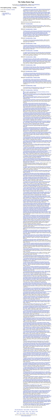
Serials (37, 411)
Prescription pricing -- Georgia (31, 43)
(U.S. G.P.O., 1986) (37, 109)
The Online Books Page (26, 2)
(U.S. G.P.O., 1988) (37, 118)
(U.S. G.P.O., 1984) (37, 104)
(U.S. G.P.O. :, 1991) (36, 271)
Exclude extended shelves (35, 4)
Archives (27, 413)
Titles (30, 411)
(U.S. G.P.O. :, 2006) (37, 224)
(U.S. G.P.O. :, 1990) (37, 121)
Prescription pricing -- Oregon (31, 85)
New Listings (22, 411)
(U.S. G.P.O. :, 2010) (36, 311)
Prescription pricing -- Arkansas (31, 29)
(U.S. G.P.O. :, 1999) (37, 300)
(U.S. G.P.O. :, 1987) (37, 137)
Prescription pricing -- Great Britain (32, 50)
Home (15, 411)
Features (23, 413)
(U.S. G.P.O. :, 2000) (35, 303)
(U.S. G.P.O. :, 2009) (37, 236)
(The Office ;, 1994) (35, 25)
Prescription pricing (29, 23)
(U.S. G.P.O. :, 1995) (37, 148)
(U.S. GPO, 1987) (37, 114)
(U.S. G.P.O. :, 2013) (36, 353)
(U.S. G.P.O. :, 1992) (37, 33)
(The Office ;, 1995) (35, 314)
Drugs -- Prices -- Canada (7, 13)
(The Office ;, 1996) (33, 162)
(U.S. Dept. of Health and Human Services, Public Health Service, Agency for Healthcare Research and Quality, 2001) (36, 174)
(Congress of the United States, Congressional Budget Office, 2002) (36, 185)
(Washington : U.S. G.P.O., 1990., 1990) (36, 259)
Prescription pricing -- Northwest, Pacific (33, 77)
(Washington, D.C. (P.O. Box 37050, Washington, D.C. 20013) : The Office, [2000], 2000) (37, 404)
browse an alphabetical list (21, 5)
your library (8, 9)
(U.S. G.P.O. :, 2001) (37, 74)
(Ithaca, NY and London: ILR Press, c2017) (37, 94)
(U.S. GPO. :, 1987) (37, 323)
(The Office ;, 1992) (37, 16)
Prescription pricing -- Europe (31, 38)
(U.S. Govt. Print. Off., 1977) (36, 336)
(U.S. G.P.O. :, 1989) (37, 256)
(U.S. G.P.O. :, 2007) (37, 231)
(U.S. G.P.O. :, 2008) (32, 252)
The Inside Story (32, 413)
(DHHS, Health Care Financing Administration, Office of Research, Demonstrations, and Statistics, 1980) (36, 380)
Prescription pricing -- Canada (31, 7)
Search (18, 411)
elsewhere (13, 9)
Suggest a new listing (33, 409)
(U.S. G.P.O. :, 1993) (37, 60)
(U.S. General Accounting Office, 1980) (36, 156)
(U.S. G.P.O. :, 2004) (37, 188)
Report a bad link (26, 409)
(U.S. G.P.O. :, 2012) (36, 358)
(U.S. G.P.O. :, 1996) (37, 129)
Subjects (33, 411)
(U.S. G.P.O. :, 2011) (33, 384)
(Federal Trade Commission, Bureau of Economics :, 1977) (36, 249)
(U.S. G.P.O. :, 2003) (36, 10)
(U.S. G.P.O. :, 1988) (37, 288)
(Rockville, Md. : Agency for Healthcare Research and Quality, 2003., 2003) (35, 240)
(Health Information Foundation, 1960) (37, 400)
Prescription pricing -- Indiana (31, 56)
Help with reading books (19, 409)
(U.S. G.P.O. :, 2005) (36, 13)
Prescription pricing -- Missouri (31, 71)
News (20, 413)
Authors (27, 411)
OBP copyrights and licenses (26, 415)
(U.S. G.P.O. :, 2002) (34, 87)
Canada (4, 14)
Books (18, 413)
